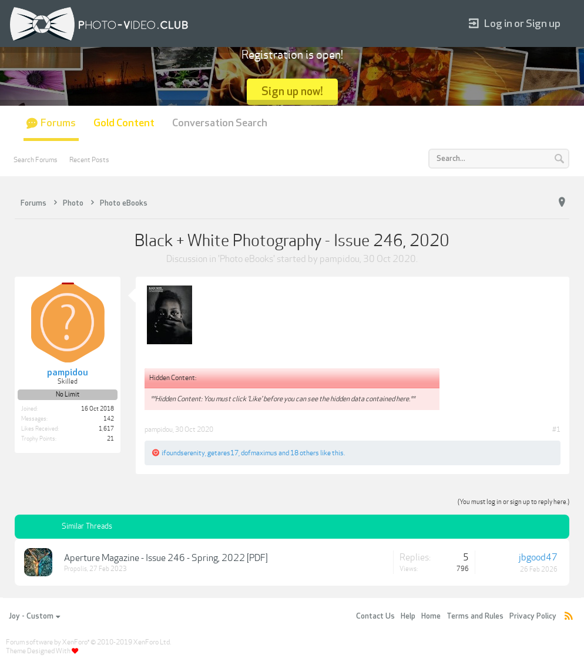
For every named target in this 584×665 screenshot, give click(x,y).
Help (408, 616)
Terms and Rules (475, 616)
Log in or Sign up (514, 24)
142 (108, 418)
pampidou (340, 259)
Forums (58, 123)
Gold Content (124, 123)
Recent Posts (89, 160)
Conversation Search (219, 123)
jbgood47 (538, 557)
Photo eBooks (246, 259)
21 (110, 438)
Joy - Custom (34, 616)
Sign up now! (292, 91)
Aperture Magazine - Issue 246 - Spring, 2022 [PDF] (166, 558)
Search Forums (36, 160)
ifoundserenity (183, 453)
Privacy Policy (532, 616)
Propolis (75, 569)
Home (431, 616)
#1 (556, 429)
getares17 (223, 453)
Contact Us (375, 616)
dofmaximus (259, 453)
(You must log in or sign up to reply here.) (513, 502)
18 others (304, 453)
